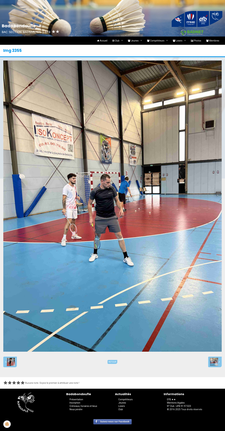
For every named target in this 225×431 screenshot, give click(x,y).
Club (116, 40)
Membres (212, 40)
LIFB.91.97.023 (183, 406)
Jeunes (133, 40)
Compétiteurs (156, 40)
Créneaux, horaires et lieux (83, 406)
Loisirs (178, 40)
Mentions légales (176, 402)
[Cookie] (7, 424)
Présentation (76, 399)
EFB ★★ (171, 399)
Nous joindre (76, 409)
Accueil (102, 40)
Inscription (75, 402)
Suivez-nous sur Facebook (114, 421)
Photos (196, 40)
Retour (112, 362)
